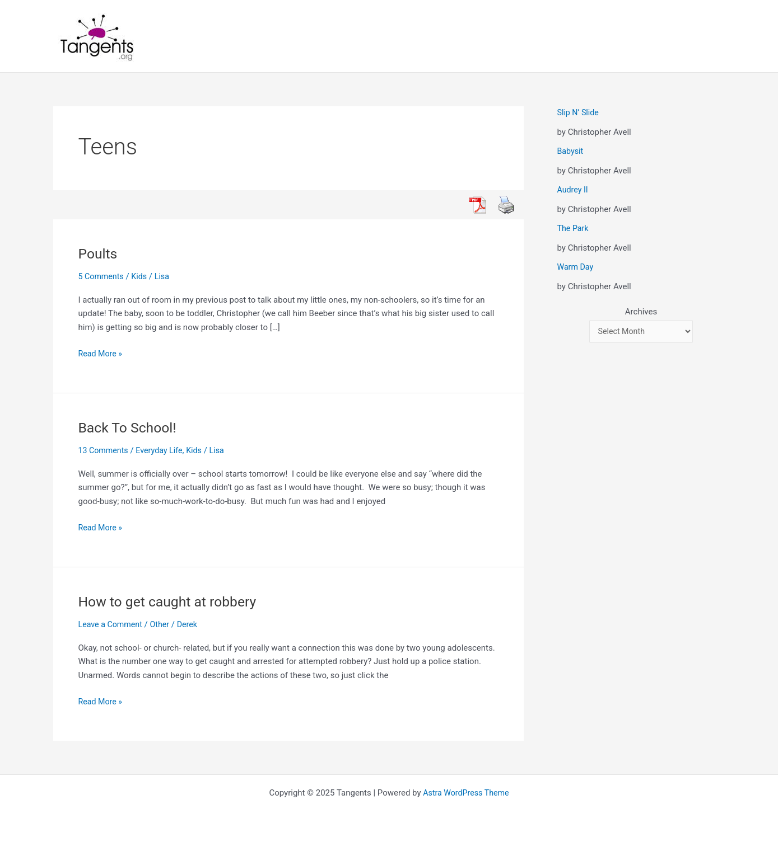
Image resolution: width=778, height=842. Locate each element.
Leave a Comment (112, 624)
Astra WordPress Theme (466, 793)
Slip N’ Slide (579, 112)
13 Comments (104, 450)
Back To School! (130, 427)
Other (163, 624)
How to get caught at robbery (172, 601)
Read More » (101, 353)
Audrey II (573, 190)
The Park (573, 228)
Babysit (571, 151)
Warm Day (576, 267)
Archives (641, 312)
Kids (142, 276)
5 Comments (102, 276)
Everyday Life (163, 450)
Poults (99, 253)
